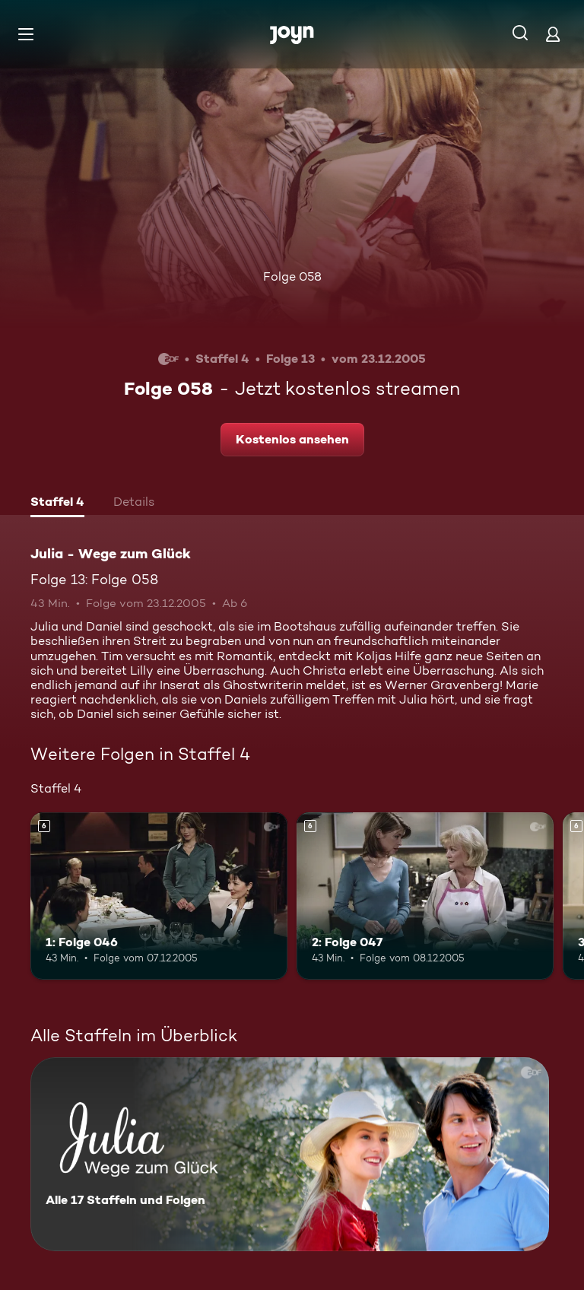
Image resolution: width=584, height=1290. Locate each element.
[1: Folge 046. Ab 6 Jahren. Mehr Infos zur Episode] (158, 896)
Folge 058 (292, 276)
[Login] (552, 34)
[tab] (57, 503)
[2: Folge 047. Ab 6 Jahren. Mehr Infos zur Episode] (425, 896)
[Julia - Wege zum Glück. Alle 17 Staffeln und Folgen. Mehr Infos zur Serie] (289, 1154)
